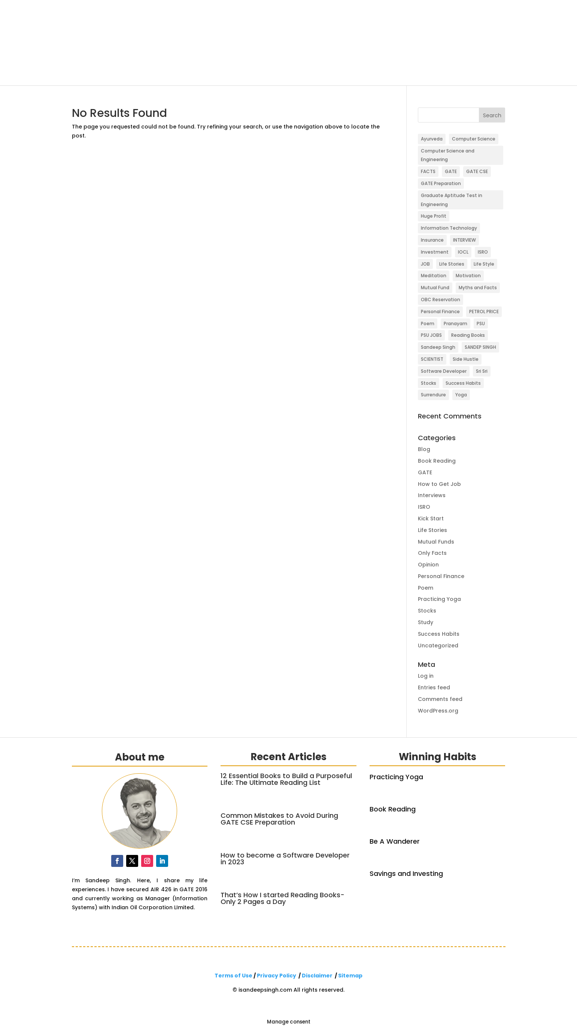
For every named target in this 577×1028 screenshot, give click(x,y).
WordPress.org (438, 710)
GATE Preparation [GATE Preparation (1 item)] (441, 183)
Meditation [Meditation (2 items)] (433, 275)
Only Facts (432, 553)
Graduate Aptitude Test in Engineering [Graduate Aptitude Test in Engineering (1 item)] (451, 200)
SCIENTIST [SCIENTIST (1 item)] (432, 359)
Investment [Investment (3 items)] (435, 252)
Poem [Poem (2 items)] (427, 323)
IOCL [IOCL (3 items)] (463, 252)
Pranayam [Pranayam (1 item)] (455, 323)
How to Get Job (439, 484)
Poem (425, 588)
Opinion (428, 564)
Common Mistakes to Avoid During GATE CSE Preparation (279, 819)
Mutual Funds (436, 541)
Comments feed (440, 699)
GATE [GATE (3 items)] (451, 171)
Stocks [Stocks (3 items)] (428, 383)
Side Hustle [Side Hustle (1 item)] (466, 359)
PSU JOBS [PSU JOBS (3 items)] (431, 335)
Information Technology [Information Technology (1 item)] (449, 228)
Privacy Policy (276, 975)
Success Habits (438, 634)
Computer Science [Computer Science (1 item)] (473, 139)
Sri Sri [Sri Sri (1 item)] (482, 371)
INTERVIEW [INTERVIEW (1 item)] (464, 240)
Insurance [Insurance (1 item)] (432, 240)
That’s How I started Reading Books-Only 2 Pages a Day (282, 898)
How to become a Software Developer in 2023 (285, 858)
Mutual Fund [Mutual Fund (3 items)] (435, 287)
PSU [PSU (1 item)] (481, 323)
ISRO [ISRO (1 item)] (483, 252)
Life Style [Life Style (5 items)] (484, 264)
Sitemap (350, 975)
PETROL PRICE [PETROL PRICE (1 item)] (484, 311)
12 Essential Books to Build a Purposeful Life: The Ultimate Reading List (286, 779)
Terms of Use (233, 975)
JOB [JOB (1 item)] (425, 264)
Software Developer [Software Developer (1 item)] (444, 371)
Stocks (427, 610)
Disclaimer (317, 975)
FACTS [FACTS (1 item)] (428, 171)
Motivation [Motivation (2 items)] (468, 275)
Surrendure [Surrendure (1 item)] (433, 394)
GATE (425, 472)
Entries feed (434, 687)
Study (425, 622)
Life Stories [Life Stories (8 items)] (451, 264)
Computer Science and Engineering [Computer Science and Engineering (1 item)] (447, 155)
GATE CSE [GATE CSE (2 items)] (477, 171)
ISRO (424, 507)
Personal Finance (441, 576)
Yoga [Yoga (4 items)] (461, 394)
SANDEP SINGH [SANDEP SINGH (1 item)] (480, 347)
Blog (424, 449)
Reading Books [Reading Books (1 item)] (468, 335)
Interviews (432, 495)
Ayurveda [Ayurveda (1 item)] (432, 139)
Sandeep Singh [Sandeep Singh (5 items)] (438, 347)
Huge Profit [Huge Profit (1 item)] (433, 216)
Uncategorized (438, 645)
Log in (426, 676)
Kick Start (431, 518)
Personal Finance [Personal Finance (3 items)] (440, 311)
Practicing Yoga (439, 599)
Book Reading (437, 461)
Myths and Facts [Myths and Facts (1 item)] (478, 287)
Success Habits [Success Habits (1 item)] (463, 383)
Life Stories (432, 530)
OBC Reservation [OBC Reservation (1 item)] (440, 299)
